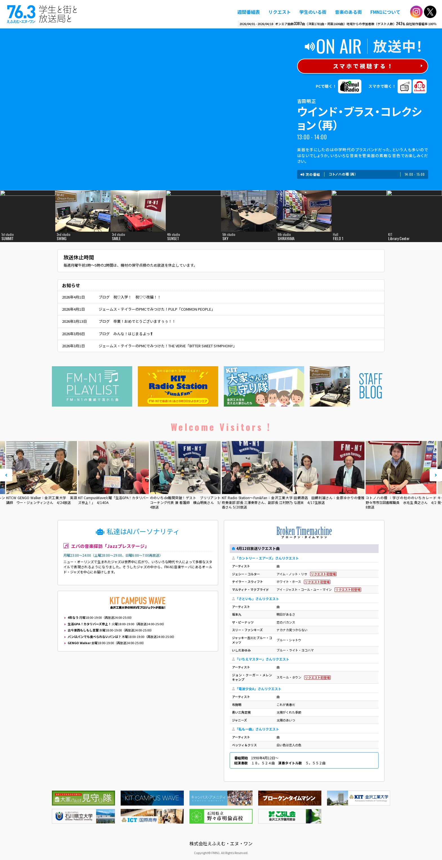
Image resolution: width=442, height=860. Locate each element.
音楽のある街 (348, 11)
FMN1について (385, 11)
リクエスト (279, 11)
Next (436, 475)
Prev (6, 475)
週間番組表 (248, 11)
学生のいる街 (312, 11)
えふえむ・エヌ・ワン (42, 14)
